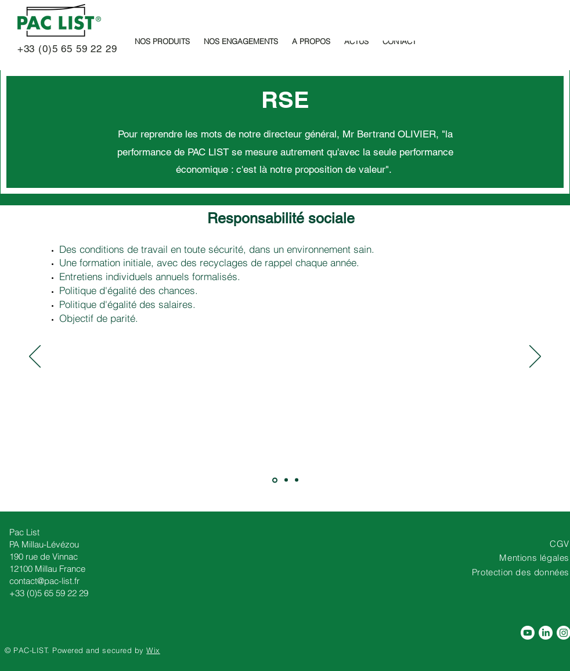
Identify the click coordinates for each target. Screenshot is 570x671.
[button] (162, 41)
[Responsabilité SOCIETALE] (286, 480)
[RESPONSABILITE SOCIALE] (274, 480)
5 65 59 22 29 (84, 49)
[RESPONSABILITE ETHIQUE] (296, 480)
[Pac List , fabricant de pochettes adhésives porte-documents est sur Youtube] (528, 633)
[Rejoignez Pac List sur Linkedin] (546, 633)
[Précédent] (35, 357)
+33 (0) (31, 49)
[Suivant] (535, 357)
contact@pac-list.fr (44, 580)
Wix (153, 650)
